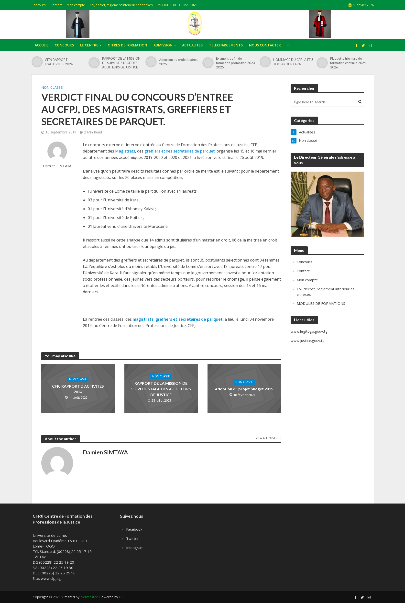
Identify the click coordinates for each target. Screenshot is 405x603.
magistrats (143, 319)
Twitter (132, 538)
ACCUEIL (41, 45)
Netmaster (89, 597)
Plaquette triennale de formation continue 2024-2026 (348, 62)
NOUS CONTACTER (265, 45)
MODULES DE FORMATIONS (177, 5)
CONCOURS (64, 45)
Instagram (134, 547)
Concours (39, 5)
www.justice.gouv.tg (308, 340)
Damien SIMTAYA (57, 166)
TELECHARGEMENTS (226, 45)
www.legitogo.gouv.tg (309, 331)
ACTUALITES (192, 45)
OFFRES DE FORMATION (127, 45)
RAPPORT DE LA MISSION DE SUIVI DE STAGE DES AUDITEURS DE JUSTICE (121, 62)
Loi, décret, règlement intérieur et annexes (121, 5)
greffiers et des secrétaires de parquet (179, 151)
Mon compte (76, 5)
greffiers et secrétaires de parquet (189, 319)
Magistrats (125, 151)
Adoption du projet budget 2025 (178, 62)
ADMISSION (163, 45)
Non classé (52, 87)
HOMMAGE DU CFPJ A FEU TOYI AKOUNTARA (293, 62)
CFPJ (122, 597)
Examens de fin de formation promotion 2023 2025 (235, 62)
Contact (56, 5)
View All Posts (266, 438)
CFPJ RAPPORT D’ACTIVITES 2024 (59, 62)
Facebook (134, 529)
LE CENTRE (89, 45)
